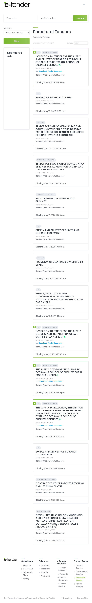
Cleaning (40, 122)
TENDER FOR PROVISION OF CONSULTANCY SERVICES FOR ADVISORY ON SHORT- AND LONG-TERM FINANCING (60, 166)
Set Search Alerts (28, 573)
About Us (27, 565)
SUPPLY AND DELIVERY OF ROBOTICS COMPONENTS (56, 453)
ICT (38, 52)
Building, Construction (46, 479)
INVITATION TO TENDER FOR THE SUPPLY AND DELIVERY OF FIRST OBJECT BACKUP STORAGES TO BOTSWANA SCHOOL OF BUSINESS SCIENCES (59, 61)
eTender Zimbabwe (63, 578)
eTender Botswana (62, 569)
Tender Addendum (43, 511)
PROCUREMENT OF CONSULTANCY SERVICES (55, 200)
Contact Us (28, 569)
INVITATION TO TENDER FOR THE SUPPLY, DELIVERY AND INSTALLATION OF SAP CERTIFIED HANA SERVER (58, 334)
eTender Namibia (62, 585)
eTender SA (63, 574)
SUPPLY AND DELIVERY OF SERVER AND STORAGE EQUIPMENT (57, 232)
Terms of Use (82, 598)
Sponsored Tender (50, 52)
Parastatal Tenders (80, 579)
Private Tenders (79, 585)
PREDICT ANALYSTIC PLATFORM (53, 97)
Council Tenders (79, 566)
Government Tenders (81, 572)
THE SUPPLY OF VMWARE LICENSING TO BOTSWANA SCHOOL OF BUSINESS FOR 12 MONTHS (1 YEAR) (59, 372)
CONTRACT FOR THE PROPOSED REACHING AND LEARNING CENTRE (60, 485)
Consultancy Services (46, 160)
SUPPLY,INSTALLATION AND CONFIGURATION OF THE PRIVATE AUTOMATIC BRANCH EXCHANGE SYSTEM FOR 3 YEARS (59, 298)
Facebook (45, 565)
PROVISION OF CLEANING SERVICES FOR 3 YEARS (59, 263)
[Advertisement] (16, 93)
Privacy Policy (67, 598)
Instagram (45, 569)
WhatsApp (45, 576)
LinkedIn (44, 572)
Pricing (26, 578)
